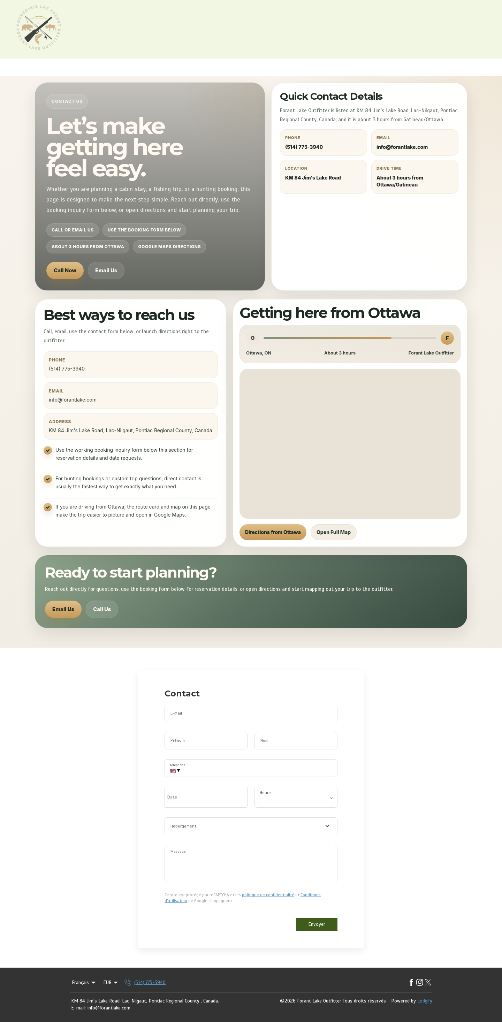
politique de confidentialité (268, 894)
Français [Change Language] (84, 982)
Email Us (106, 270)
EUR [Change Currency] (111, 982)
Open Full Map (334, 532)
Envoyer (316, 924)
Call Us (102, 609)
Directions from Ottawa (273, 532)
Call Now (65, 270)
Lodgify (424, 1001)
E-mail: (78, 1008)
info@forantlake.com (109, 1008)
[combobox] (251, 826)
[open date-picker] (206, 797)
